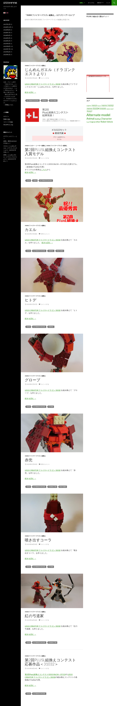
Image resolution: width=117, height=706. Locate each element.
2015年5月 (6, 54)
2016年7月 (6, 32)
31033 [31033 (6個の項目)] (89, 108)
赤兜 (28, 460)
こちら (44, 169)
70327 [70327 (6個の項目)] (89, 111)
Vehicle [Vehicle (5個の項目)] (110, 122)
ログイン (6, 116)
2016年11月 (7, 27)
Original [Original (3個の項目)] (92, 122)
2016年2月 (6, 41)
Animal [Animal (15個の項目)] (90, 118)
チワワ (5, 136)
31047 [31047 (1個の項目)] (112, 109)
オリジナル (91, 2)
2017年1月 (6, 24)
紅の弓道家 (34, 615)
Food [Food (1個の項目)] (87, 122)
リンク (108, 2)
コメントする (45, 78)
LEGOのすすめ (10, 2)
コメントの (8, 122)
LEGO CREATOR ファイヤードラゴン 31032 (43, 84)
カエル (30, 229)
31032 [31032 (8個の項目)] (110, 105)
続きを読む (30, 92)
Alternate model (33, 100)
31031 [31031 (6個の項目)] (104, 105)
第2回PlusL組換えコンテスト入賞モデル (50, 151)
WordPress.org (8, 124)
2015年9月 (6, 43)
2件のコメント (45, 464)
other (51, 406)
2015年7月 (6, 49)
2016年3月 (6, 38)
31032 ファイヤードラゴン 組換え (35, 65)
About (99, 2)
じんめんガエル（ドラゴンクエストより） (50, 71)
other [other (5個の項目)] (97, 122)
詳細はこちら (9, 105)
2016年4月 (6, 35)
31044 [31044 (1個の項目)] (108, 109)
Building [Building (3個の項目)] (97, 119)
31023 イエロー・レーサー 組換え (35, 145)
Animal (44, 100)
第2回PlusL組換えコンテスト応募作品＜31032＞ (50, 662)
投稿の (6, 119)
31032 (35, 180)
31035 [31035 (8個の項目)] (103, 108)
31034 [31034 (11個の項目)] (96, 108)
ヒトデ (30, 300)
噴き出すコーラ (38, 540)
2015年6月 (6, 52)
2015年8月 (6, 46)
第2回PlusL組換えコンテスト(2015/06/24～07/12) (45, 674)
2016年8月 (6, 30)
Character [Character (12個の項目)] (106, 118)
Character (52, 486)
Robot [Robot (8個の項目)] (103, 121)
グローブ (32, 380)
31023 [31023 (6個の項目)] (94, 105)
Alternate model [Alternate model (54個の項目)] (98, 115)
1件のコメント (45, 234)
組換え (81, 2)
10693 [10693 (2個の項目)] (88, 106)
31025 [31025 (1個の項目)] (99, 106)
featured (53, 100)
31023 (28, 180)
